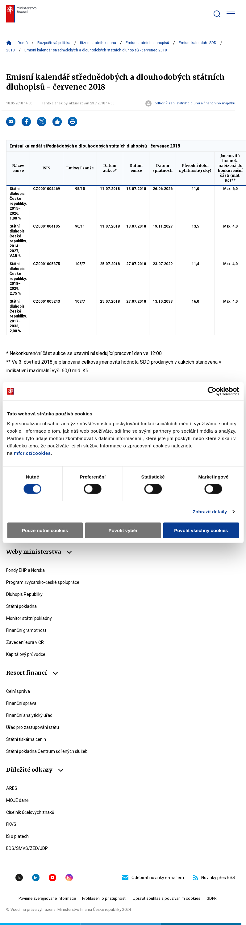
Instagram (69, 877)
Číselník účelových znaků (30, 812)
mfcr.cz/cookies (32, 452)
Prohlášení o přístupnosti (104, 898)
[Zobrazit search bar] (217, 14)
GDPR (211, 898)
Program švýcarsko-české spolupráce (42, 582)
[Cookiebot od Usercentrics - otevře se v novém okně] (212, 391)
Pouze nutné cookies (45, 530)
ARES (11, 788)
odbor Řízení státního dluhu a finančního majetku (195, 103)
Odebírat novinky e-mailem (153, 877)
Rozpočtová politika (53, 43)
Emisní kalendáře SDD (197, 43)
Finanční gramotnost (26, 630)
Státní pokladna (21, 606)
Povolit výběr (122, 530)
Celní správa (18, 691)
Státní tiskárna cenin (26, 739)
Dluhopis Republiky (24, 594)
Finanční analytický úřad (29, 715)
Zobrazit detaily (210, 511)
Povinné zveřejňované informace (47, 898)
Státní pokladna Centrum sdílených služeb (47, 751)
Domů (23, 42)
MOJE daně (17, 800)
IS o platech (17, 836)
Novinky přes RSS (214, 877)
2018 (10, 50)
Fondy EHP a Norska (25, 570)
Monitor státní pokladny (29, 618)
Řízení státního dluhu (98, 43)
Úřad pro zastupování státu (32, 727)
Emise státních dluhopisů (147, 43)
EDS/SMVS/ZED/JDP (27, 848)
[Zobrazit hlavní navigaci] (231, 13)
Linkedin (36, 877)
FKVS (11, 824)
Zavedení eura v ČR (25, 642)
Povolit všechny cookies (201, 530)
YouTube (52, 877)
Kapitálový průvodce (25, 654)
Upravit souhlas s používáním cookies (166, 898)
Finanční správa (21, 703)
